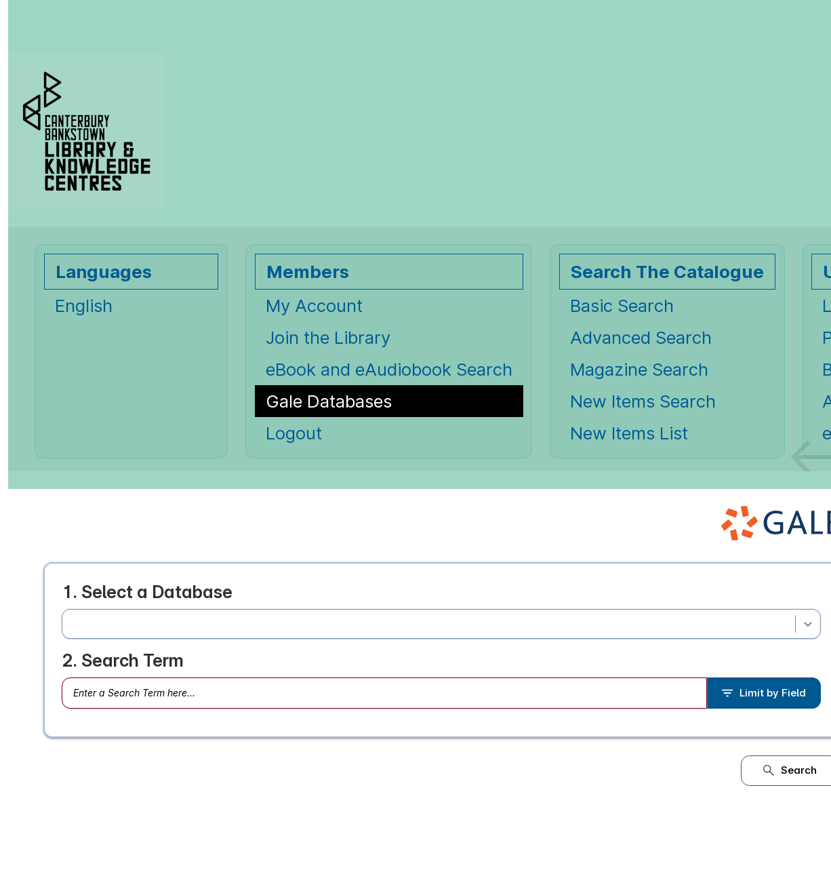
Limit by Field (764, 693)
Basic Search (622, 305)
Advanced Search (641, 337)
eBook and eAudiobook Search (389, 369)
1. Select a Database (147, 591)
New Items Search (643, 401)
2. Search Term (123, 660)
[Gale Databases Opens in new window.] (389, 401)
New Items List (629, 432)
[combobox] (71, 624)
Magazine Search (639, 369)
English (84, 305)
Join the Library (328, 337)
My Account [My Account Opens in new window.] (314, 305)
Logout (294, 432)
